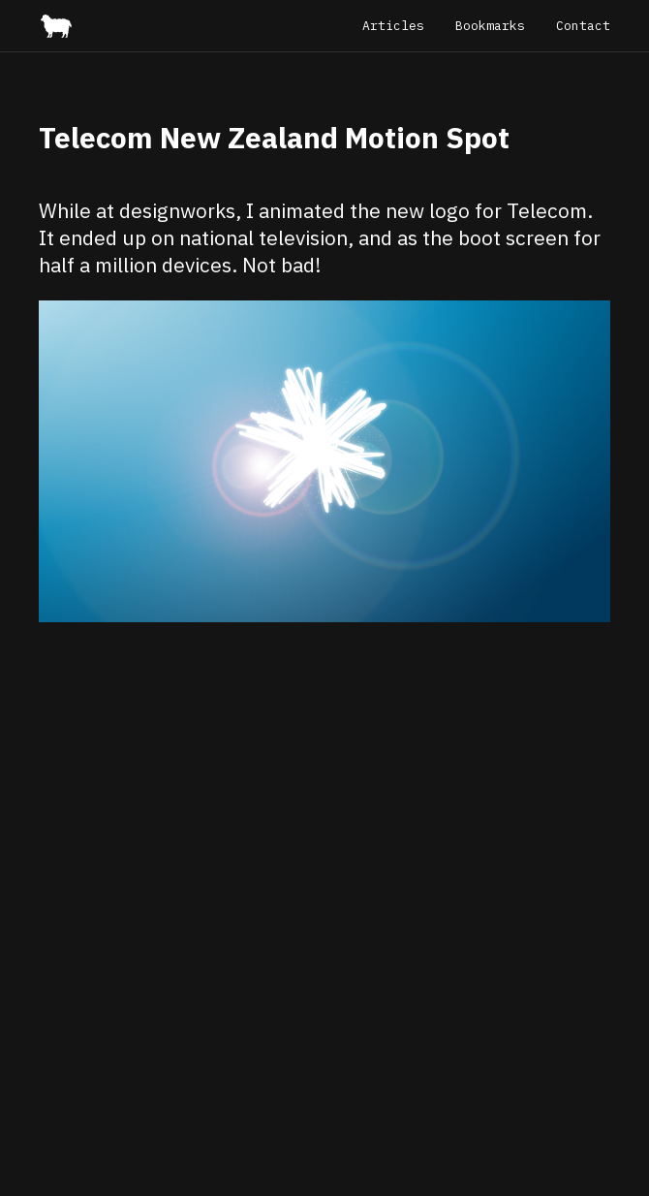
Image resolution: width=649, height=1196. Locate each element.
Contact (583, 25)
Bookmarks (490, 25)
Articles (393, 25)
